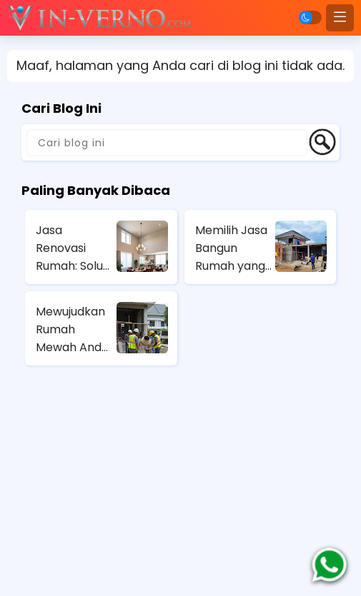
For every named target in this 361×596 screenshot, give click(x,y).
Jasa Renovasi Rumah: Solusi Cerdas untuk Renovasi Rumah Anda (73, 248)
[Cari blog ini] (166, 142)
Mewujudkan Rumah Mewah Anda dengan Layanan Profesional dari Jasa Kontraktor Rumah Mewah (72, 329)
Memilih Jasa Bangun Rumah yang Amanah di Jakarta (231, 248)
